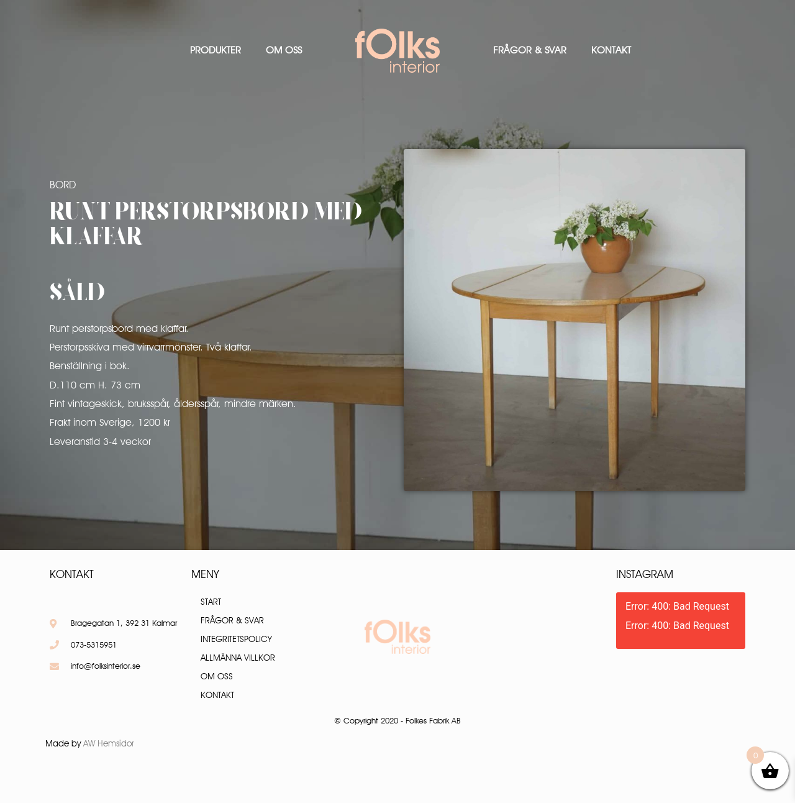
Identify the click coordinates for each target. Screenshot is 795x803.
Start (211, 602)
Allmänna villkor (238, 658)
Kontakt (611, 50)
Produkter (215, 50)
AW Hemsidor (108, 743)
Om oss (284, 50)
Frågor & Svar (529, 50)
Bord (63, 184)
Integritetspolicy (236, 639)
